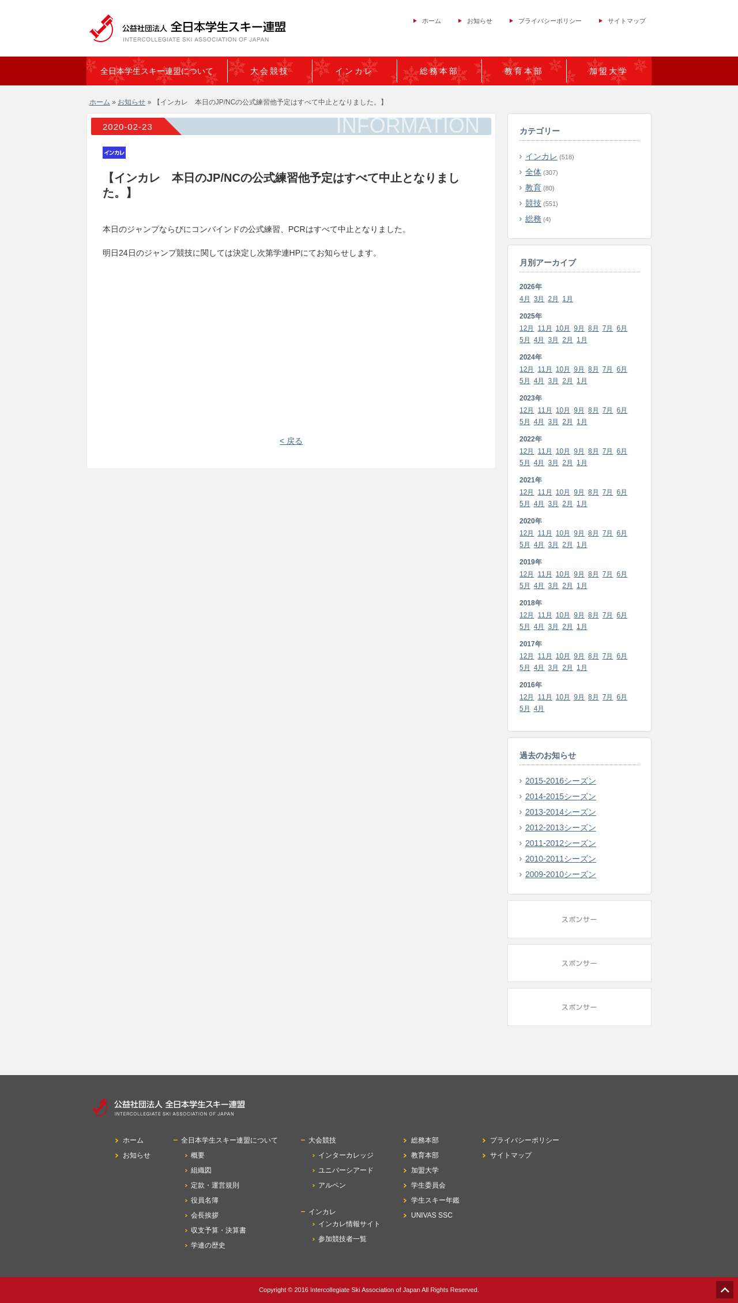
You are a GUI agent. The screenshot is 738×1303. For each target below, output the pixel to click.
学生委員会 (428, 1185)
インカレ (541, 156)
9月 (579, 328)
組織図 (201, 1170)
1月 (567, 299)
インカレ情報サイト (349, 1224)
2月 (553, 299)
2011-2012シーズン (560, 843)
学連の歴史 (208, 1245)
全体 (533, 172)
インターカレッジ (346, 1155)
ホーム (431, 20)
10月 (563, 328)
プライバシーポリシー (550, 20)
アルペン (332, 1185)
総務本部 (439, 71)
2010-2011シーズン (560, 858)
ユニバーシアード (346, 1170)
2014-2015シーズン (560, 796)
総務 (533, 218)
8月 (593, 328)
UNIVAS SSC (432, 1215)
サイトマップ (627, 20)
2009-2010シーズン (560, 874)
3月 (539, 299)
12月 (526, 328)
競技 (533, 203)
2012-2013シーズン (560, 827)
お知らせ (479, 20)
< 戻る (291, 440)
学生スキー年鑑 (435, 1200)
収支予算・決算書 (218, 1230)
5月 (524, 340)
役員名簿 (205, 1200)
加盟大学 (608, 71)
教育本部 (524, 71)
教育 (533, 187)
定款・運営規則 (215, 1185)
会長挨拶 (205, 1215)
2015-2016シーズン (560, 780)
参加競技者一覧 (342, 1239)
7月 (608, 328)
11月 (544, 328)
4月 (524, 299)
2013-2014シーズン (560, 812)
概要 (198, 1155)
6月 (622, 328)
